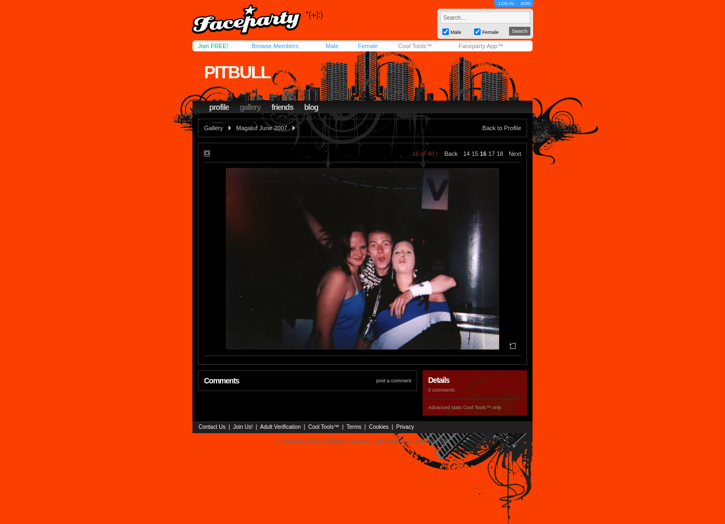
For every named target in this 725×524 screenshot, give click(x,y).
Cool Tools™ (415, 46)
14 (466, 153)
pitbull (237, 72)
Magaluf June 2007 (262, 128)
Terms (354, 427)
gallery (249, 107)
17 (491, 153)
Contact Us (211, 427)
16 (483, 153)
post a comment (393, 380)
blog (311, 107)
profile (219, 107)
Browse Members (275, 46)
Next (514, 153)
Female (368, 46)
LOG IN (506, 3)
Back (451, 153)
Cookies (379, 427)
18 (499, 153)
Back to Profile (501, 128)
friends (283, 107)
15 (474, 153)
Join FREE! (213, 46)
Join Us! (243, 427)
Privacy (405, 427)
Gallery (213, 128)
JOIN (525, 3)
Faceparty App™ (481, 46)
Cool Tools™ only (482, 407)
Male (331, 46)
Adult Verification (280, 427)
